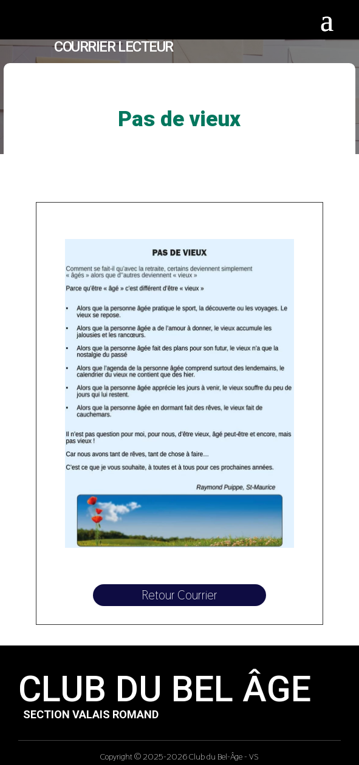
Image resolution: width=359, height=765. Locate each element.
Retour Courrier (179, 595)
